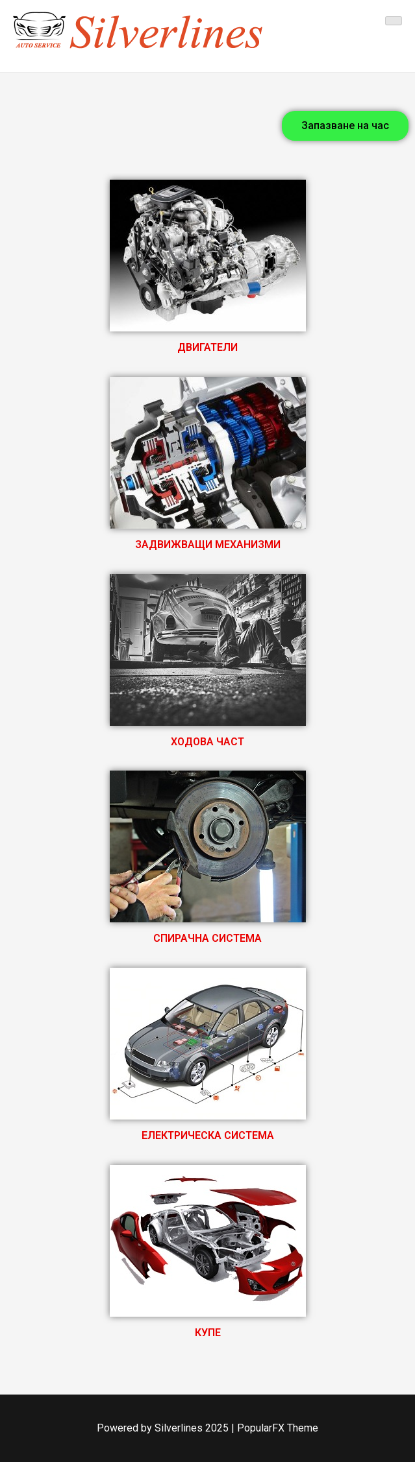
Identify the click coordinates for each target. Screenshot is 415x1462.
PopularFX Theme (277, 1428)
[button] (345, 126)
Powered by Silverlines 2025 (164, 1428)
